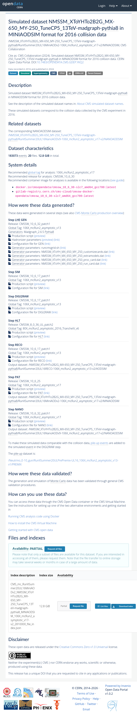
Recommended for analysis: (32, 172)
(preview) (39, 236)
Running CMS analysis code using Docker (33, 516)
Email (86, 709)
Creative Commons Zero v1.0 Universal (83, 647)
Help (96, 699)
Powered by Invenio (118, 686)
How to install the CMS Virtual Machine (32, 523)
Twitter (91, 704)
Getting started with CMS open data (30, 530)
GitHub (79, 704)
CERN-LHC (79, 73)
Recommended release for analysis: (30, 176)
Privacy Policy (81, 699)
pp (70, 73)
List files (102, 606)
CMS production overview (99, 213)
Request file (78, 606)
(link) (57, 240)
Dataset (13, 73)
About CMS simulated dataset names (100, 104)
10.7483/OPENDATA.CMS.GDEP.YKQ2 (60, 62)
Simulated (25, 73)
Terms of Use (85, 693)
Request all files (55, 549)
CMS (53, 73)
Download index (122, 606)
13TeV (62, 73)
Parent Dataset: (94, 73)
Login (101, 6)
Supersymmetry (41, 73)
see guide (117, 180)
